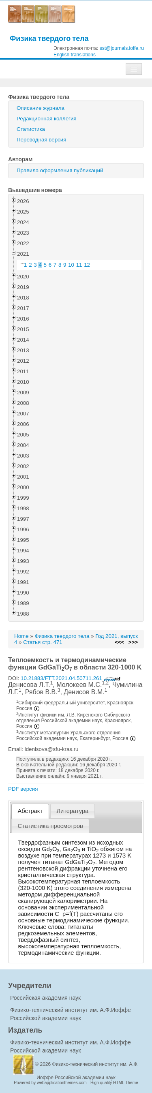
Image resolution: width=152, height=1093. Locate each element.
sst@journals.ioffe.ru (122, 48)
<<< (119, 642)
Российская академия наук (45, 998)
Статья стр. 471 (42, 642)
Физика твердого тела (49, 38)
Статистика (31, 129)
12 (87, 265)
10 (71, 265)
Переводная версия (41, 140)
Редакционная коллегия (47, 119)
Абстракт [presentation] (30, 811)
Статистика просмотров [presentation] (50, 826)
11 (79, 265)
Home (21, 636)
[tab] (30, 811)
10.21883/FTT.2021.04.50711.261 (71, 678)
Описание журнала (40, 108)
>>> (133, 642)
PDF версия (23, 789)
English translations (75, 55)
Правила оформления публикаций (60, 170)
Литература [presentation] (72, 811)
